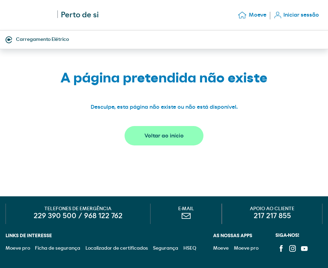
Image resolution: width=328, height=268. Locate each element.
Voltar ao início (164, 136)
